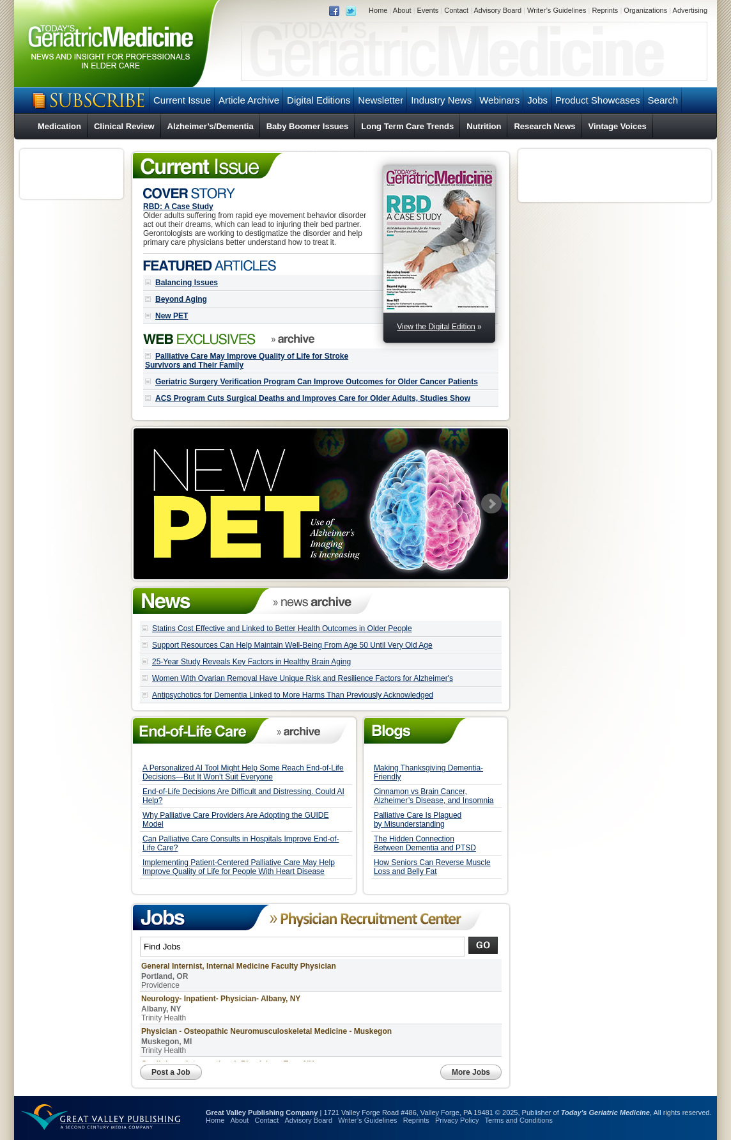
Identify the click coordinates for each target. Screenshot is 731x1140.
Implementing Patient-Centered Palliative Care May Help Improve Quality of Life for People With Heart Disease (238, 867)
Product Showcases (597, 100)
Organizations (645, 10)
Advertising (690, 10)
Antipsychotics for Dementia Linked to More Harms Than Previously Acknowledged (292, 695)
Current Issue (182, 100)
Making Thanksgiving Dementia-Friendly (428, 772)
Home (378, 10)
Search (663, 100)
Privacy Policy (457, 1120)
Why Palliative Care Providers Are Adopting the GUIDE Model (235, 820)
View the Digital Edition (436, 326)
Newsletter (380, 100)
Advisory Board (497, 10)
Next (491, 504)
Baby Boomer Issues (307, 126)
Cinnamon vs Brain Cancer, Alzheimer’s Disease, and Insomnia (434, 796)
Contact (456, 10)
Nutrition (483, 126)
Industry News (441, 100)
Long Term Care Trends (407, 126)
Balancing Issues (186, 282)
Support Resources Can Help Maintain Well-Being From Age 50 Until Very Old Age (292, 645)
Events (428, 10)
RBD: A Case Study (178, 206)
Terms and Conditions (519, 1120)
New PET (171, 315)
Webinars (499, 100)
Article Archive (249, 100)
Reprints (605, 10)
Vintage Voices (618, 126)
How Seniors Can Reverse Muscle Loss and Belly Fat (432, 867)
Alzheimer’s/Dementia (210, 126)
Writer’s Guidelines (556, 10)
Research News (544, 126)
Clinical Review (124, 126)
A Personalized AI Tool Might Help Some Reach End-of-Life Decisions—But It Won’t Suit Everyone (243, 772)
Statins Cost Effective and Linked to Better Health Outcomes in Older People (282, 628)
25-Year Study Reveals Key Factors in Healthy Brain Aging (251, 661)
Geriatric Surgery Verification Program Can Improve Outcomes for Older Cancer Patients (316, 381)
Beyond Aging (181, 299)
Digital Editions (318, 100)
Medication (59, 126)
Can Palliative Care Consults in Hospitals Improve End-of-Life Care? (240, 843)
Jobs (537, 100)
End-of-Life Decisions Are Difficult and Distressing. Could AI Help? (243, 796)
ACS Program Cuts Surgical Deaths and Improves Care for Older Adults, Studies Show (312, 398)
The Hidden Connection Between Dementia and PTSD (425, 843)
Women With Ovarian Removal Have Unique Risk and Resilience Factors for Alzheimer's (302, 678)
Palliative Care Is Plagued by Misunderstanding (417, 820)
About (402, 10)
